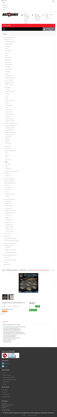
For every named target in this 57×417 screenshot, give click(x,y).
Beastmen (7, 89)
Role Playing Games (8, 245)
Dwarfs (6, 96)
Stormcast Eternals (9, 118)
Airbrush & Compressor (10, 212)
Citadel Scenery (8, 224)
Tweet (4, 306)
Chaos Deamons (9, 64)
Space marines (8, 57)
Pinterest (16, 306)
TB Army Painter (8, 219)
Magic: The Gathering (9, 180)
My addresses (6, 394)
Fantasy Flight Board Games (10, 238)
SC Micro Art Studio (9, 231)
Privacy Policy (6, 381)
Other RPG (7, 247)
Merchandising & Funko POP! (10, 255)
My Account (5, 5)
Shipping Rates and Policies (9, 377)
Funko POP (6, 257)
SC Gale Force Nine (9, 226)
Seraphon (7, 103)
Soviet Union (8, 159)
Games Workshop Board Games (11, 240)
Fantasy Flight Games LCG (10, 183)
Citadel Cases (8, 175)
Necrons (7, 53)
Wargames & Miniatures (9, 37)
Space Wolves (8, 68)
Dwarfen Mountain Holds (10, 132)
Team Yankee (8, 168)
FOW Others (8, 164)
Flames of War (7, 146)
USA (6, 161)
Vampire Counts (8, 112)
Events (4, 10)
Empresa (4, 401)
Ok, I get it (24, 415)
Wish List (5, 392)
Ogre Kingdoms (8, 105)
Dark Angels (8, 66)
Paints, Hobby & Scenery (9, 199)
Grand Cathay (8, 143)
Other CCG (6, 185)
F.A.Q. (4, 372)
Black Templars (8, 59)
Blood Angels (8, 62)
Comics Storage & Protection (10, 259)
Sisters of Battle (8, 80)
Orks (6, 55)
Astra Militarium (8, 50)
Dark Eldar (7, 46)
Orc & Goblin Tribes (9, 130)
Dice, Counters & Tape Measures (11, 171)
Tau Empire (7, 71)
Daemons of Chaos (9, 91)
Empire (6, 98)
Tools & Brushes (8, 208)
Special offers (7, 264)
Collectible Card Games (9, 178)
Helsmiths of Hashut (9, 121)
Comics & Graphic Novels (10, 252)
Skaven (7, 107)
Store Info (5, 7)
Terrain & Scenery (8, 222)
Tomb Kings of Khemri (10, 128)
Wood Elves (7, 116)
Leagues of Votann (9, 82)
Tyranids (7, 73)
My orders (5, 389)
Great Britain (8, 148)
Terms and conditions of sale (9, 379)
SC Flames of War (9, 228)
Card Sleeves (8, 189)
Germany (7, 155)
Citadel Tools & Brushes (10, 210)
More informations (32, 415)
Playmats (7, 196)
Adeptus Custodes (9, 84)
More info (5, 321)
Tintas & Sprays (8, 201)
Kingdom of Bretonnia (10, 125)
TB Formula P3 (8, 215)
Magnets (7, 217)
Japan (6, 166)
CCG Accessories (8, 187)
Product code (5, 309)
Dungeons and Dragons (10, 249)
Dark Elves (7, 93)
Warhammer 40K (8, 39)
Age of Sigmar (7, 87)
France (6, 152)
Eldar (6, 48)
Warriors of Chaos (9, 114)
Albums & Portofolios (10, 194)
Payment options (7, 375)
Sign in (4, 2)
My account (5, 387)
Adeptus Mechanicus (10, 78)
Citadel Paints (8, 203)
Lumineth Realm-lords (10, 100)
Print (4, 313)
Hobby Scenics (7, 233)
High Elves (7, 139)
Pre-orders (6, 262)
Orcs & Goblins (8, 109)
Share (10, 306)
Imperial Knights (8, 75)
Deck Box (7, 192)
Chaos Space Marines (10, 41)
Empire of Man (8, 137)
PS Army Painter (8, 205)
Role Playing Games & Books (10, 243)
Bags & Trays (7, 173)
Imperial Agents (8, 44)
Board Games (7, 236)
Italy (6, 157)
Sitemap (5, 384)
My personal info (7, 396)
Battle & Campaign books (10, 150)
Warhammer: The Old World (10, 123)
